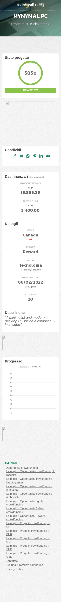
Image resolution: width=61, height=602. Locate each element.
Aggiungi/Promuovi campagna (24, 565)
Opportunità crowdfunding (22, 467)
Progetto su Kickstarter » (30, 24)
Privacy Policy (14, 569)
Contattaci (12, 560)
